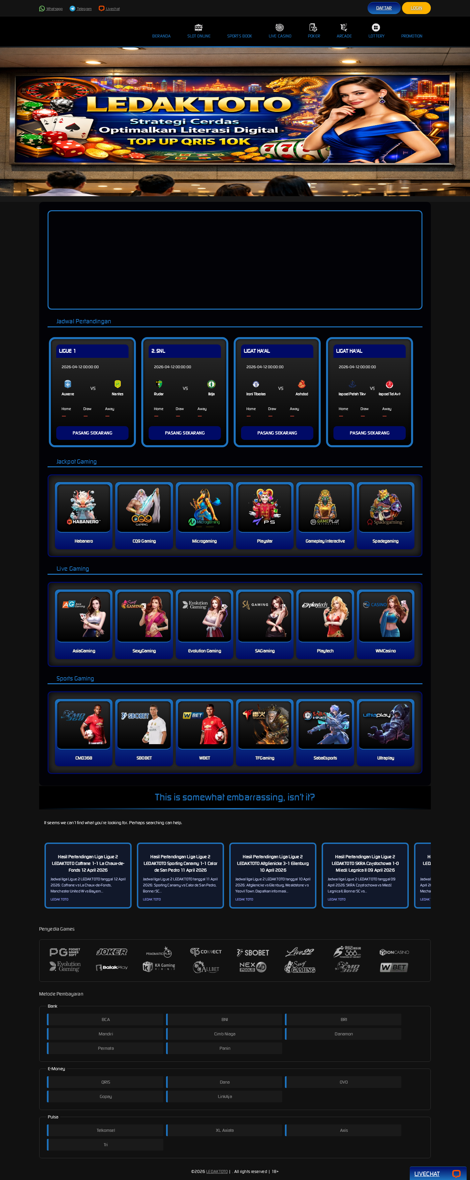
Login (416, 8)
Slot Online (199, 30)
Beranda (161, 30)
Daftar (384, 8)
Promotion (411, 30)
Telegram (81, 8)
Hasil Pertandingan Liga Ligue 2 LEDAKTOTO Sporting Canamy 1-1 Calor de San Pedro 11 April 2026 (180, 863)
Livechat (109, 8)
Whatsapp (51, 8)
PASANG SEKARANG (92, 433)
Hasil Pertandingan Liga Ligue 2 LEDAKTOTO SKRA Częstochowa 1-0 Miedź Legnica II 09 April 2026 (365, 863)
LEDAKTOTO (217, 1171)
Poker (314, 30)
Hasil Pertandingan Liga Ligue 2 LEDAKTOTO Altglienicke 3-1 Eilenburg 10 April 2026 (273, 863)
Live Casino (280, 30)
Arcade (344, 30)
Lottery (377, 30)
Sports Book (239, 30)
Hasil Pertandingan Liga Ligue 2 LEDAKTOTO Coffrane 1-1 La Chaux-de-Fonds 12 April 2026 (88, 863)
